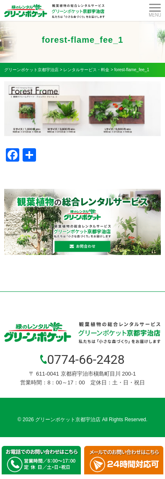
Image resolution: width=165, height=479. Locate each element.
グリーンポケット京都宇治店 (68, 419)
